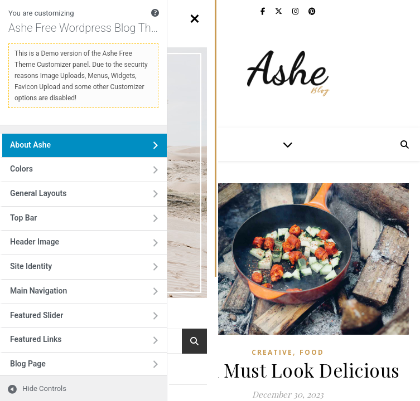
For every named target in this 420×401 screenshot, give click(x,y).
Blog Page (40, 367)
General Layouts (50, 197)
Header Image (47, 245)
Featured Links (48, 343)
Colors (34, 172)
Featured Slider (49, 319)
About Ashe (43, 148)
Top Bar (36, 221)
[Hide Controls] (33, 388)
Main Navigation (51, 294)
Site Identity (43, 270)
